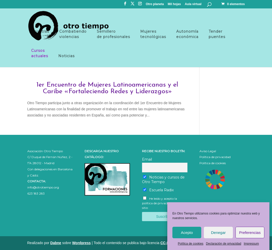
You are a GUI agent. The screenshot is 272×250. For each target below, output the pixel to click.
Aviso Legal (207, 151)
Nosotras (40, 34)
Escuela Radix (158, 190)
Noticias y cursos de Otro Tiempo (163, 179)
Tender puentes (217, 34)
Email (147, 159)
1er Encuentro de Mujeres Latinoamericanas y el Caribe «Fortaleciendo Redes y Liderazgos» (107, 88)
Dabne (55, 243)
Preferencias (250, 235)
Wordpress (81, 243)
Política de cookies (190, 246)
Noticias (66, 56)
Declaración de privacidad (223, 246)
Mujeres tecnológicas (153, 34)
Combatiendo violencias (73, 34)
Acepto (187, 235)
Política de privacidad (215, 157)
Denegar (218, 235)
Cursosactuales (39, 53)
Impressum (251, 246)
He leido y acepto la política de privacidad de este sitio (162, 203)
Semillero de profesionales (113, 34)
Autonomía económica (187, 34)
